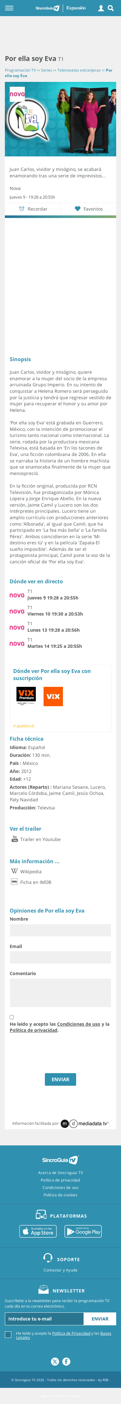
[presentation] (52, 1054)
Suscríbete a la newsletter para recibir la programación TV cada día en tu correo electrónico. (57, 1303)
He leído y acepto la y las (63, 1335)
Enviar (100, 1319)
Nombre (19, 919)
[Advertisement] (60, 35)
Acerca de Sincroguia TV (60, 1172)
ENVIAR (60, 1079)
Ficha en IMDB (30, 882)
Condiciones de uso (78, 1024)
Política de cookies (61, 1195)
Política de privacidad (33, 1030)
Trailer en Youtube (35, 839)
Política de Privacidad (71, 1333)
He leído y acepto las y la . (59, 1027)
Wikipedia (26, 871)
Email (16, 946)
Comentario (23, 973)
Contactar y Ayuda (60, 1270)
